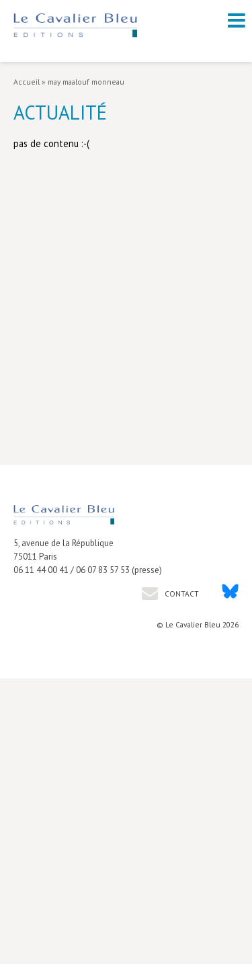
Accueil (26, 82)
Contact (181, 593)
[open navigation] (236, 20)
